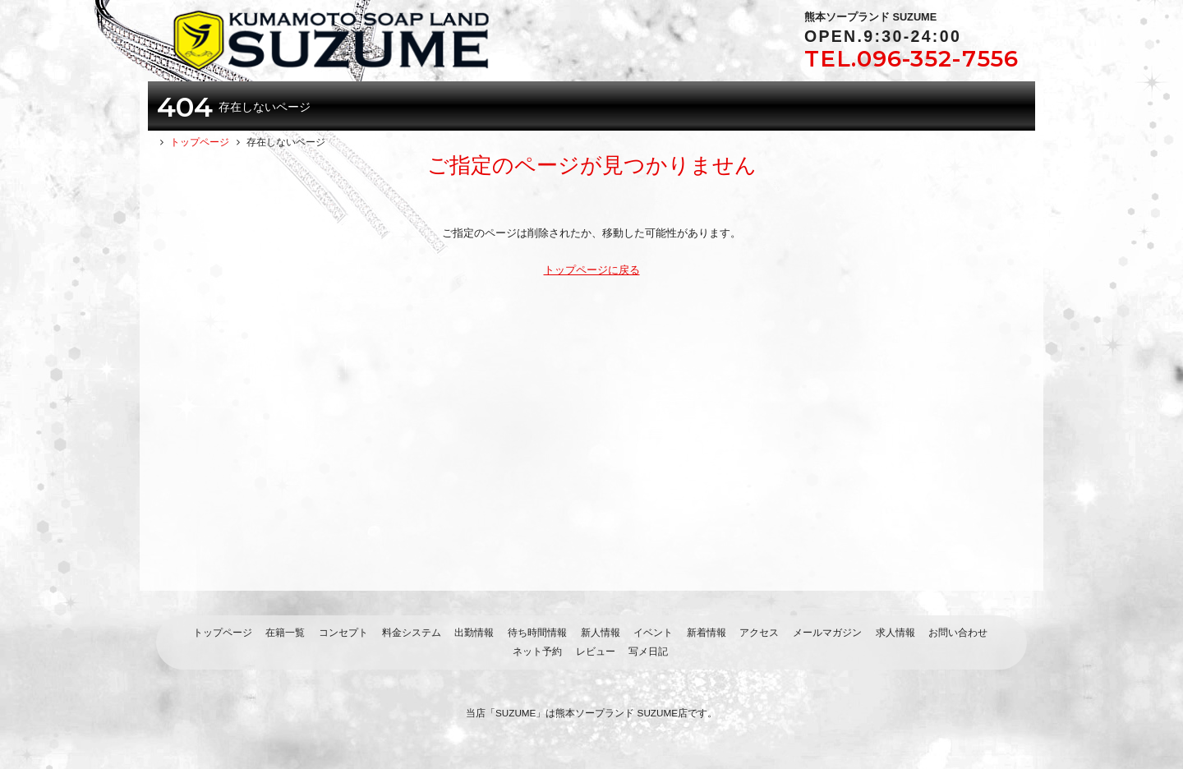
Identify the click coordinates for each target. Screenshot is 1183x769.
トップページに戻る (592, 270)
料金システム (411, 632)
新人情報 (600, 632)
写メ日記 (648, 651)
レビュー (595, 651)
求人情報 (895, 632)
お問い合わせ (957, 632)
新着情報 (706, 632)
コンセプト (343, 632)
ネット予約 (537, 651)
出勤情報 (474, 632)
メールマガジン (827, 632)
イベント (653, 632)
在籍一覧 (285, 632)
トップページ (222, 632)
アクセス (759, 632)
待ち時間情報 (537, 632)
